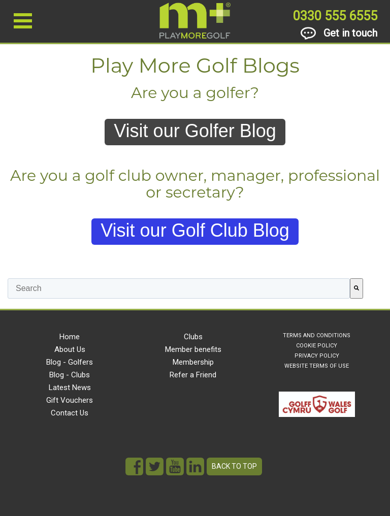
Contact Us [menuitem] (69, 412)
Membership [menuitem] (193, 362)
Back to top (234, 466)
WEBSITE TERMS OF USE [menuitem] (316, 366)
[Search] (356, 288)
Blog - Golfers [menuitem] (69, 362)
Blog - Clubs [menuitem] (69, 374)
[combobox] (179, 288)
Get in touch (339, 33)
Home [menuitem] (69, 336)
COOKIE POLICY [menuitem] (316, 345)
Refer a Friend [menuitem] (193, 374)
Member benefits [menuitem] (193, 349)
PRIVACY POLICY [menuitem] (317, 355)
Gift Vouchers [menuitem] (69, 400)
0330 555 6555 (335, 16)
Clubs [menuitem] (193, 336)
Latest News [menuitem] (70, 387)
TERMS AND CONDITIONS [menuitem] (316, 335)
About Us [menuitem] (69, 349)
